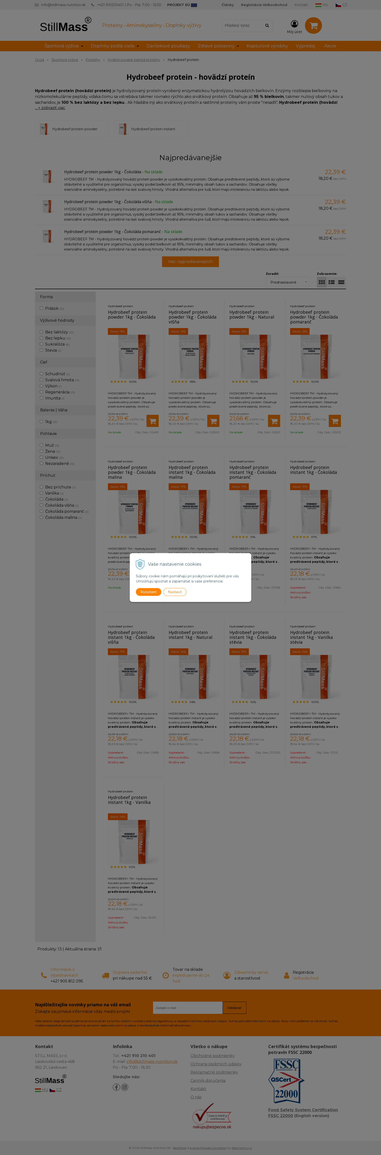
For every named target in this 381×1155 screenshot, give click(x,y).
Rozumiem (148, 592)
